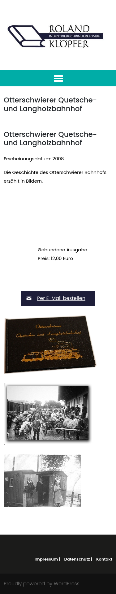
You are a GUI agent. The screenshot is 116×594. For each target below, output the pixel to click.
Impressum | (48, 559)
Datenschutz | (78, 559)
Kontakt (104, 559)
